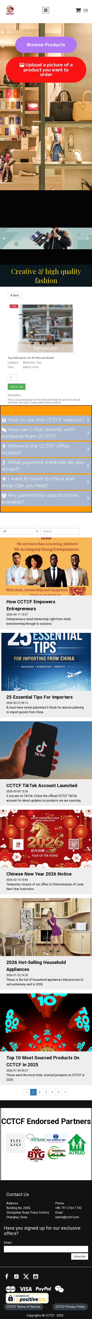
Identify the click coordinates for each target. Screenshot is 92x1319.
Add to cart (11, 384)
